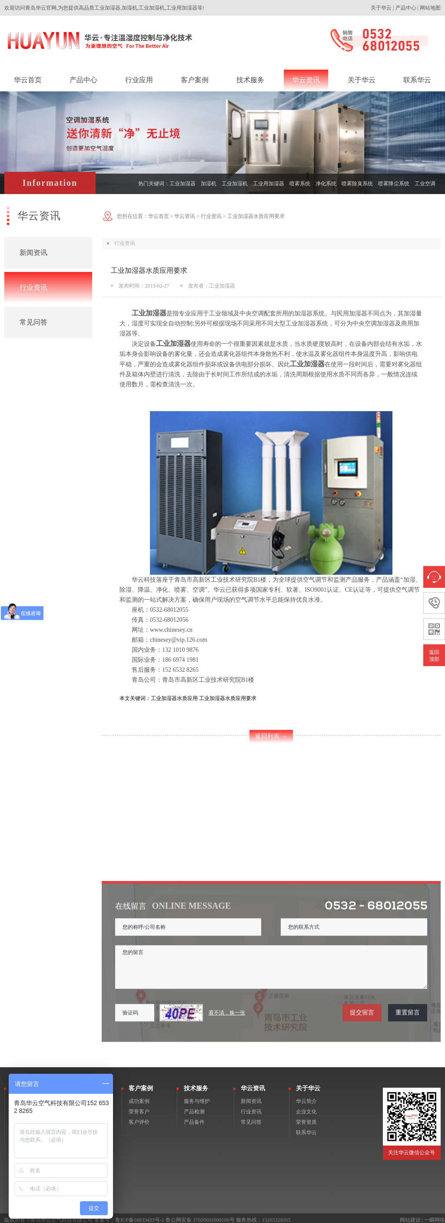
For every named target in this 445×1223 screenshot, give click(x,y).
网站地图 (430, 8)
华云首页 (158, 216)
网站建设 (410, 1216)
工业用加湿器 (268, 184)
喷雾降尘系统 (393, 184)
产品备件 (194, 1118)
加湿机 (208, 184)
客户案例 (141, 1084)
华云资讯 (184, 216)
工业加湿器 (182, 184)
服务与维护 (197, 1097)
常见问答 (33, 322)
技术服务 (196, 1084)
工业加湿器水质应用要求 (256, 216)
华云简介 (306, 1097)
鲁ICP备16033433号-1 (139, 1216)
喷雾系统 (299, 184)
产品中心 (405, 8)
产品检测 (194, 1108)
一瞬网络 (434, 1216)
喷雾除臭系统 (357, 184)
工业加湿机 (235, 184)
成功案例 (139, 1097)
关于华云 (381, 8)
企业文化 (306, 1108)
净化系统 (325, 184)
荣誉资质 (306, 1118)
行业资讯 (33, 287)
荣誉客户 (139, 1108)
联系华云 (306, 1129)
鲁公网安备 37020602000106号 (200, 1216)
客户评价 (139, 1118)
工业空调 (425, 184)
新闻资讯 (33, 252)
